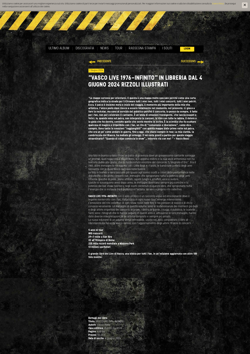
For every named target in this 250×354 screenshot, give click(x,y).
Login (187, 48)
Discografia (85, 48)
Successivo (188, 61)
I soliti (167, 48)
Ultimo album (59, 48)
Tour (119, 48)
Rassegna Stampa (142, 48)
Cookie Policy (218, 4)
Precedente (104, 61)
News (105, 48)
